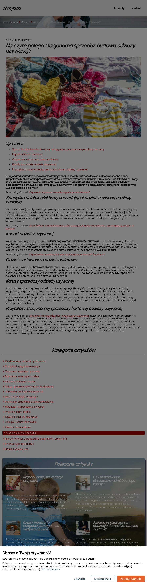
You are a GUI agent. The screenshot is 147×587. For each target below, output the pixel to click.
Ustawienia (79, 579)
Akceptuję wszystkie (131, 579)
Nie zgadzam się (102, 579)
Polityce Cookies (50, 569)
